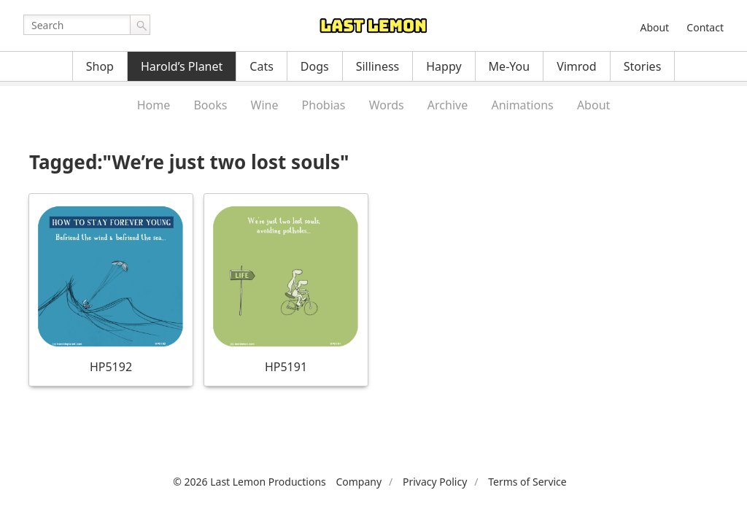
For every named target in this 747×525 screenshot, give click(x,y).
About (654, 27)
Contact (705, 27)
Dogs (315, 66)
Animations (522, 105)
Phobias (324, 105)
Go (140, 25)
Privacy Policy (435, 482)
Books (210, 105)
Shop (100, 66)
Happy (443, 66)
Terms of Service (527, 482)
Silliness (378, 66)
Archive (447, 105)
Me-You (509, 66)
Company (359, 482)
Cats (261, 66)
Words (386, 105)
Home (154, 105)
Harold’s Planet (181, 66)
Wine (265, 105)
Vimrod (577, 66)
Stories (643, 66)
